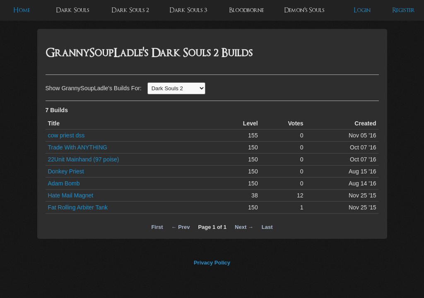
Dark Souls (72, 10)
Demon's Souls (304, 10)
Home (21, 10)
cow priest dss (66, 135)
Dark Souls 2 (130, 10)
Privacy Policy (212, 263)
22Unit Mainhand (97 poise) (83, 159)
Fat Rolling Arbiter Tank (78, 207)
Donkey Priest (66, 171)
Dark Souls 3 (188, 10)
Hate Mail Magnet (71, 195)
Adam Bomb (64, 183)
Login (362, 10)
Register (403, 10)
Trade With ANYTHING (77, 147)
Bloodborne (246, 10)
